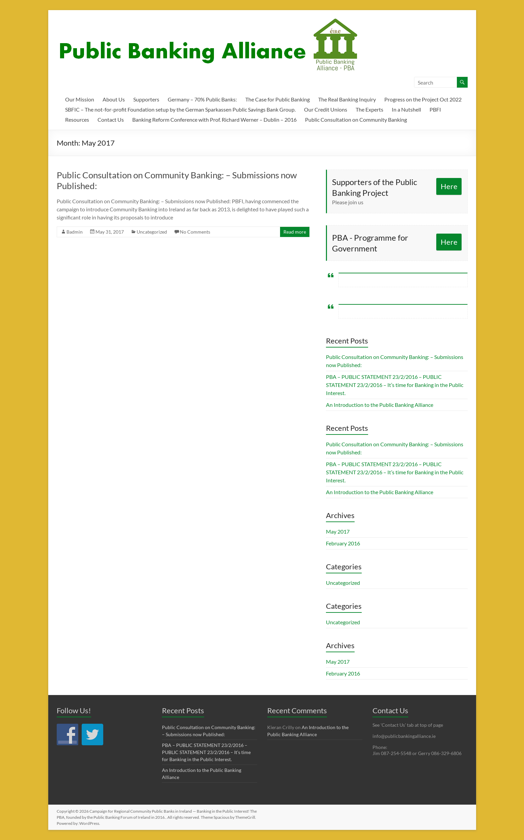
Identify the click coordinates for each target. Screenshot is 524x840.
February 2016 (343, 543)
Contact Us (111, 119)
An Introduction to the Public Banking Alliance (379, 404)
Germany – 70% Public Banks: (202, 99)
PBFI (435, 109)
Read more (294, 232)
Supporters (146, 99)
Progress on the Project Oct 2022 (423, 99)
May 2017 (338, 531)
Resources (77, 119)
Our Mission (79, 99)
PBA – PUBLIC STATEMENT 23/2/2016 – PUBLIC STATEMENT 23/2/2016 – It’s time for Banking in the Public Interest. (394, 384)
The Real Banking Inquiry (347, 99)
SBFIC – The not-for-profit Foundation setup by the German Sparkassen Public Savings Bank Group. (180, 109)
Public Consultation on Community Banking (356, 119)
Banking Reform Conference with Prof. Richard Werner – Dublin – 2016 (214, 119)
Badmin (74, 232)
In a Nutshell (406, 109)
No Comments (195, 232)
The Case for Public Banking (277, 99)
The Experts (369, 109)
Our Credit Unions (325, 109)
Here (449, 186)
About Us (114, 99)
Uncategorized (152, 232)
